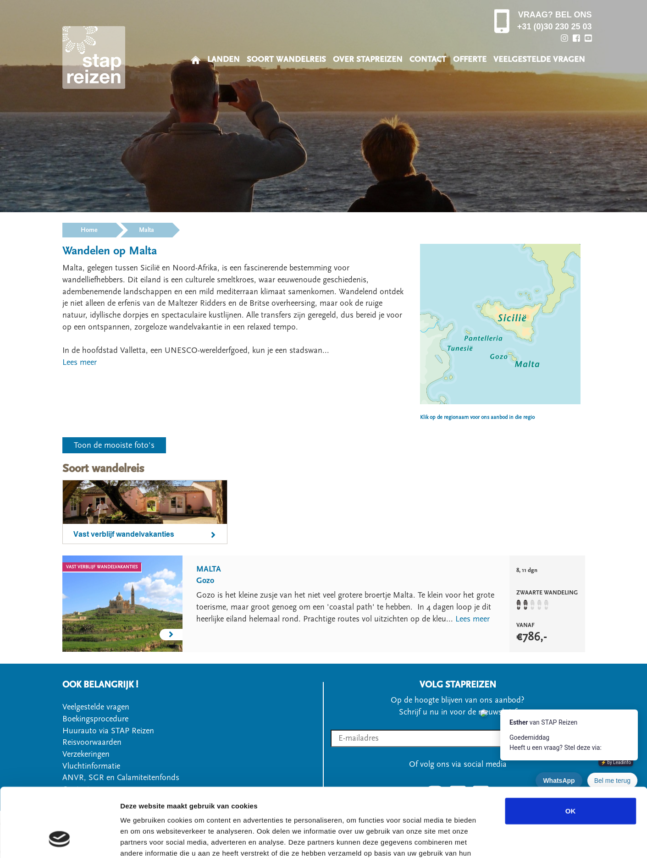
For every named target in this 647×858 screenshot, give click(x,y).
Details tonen (495, 840)
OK (570, 750)
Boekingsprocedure (95, 719)
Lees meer (472, 619)
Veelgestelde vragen (95, 707)
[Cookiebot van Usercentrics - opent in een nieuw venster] (59, 840)
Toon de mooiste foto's (114, 445)
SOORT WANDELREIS (286, 59)
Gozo (205, 580)
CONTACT (427, 59)
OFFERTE (470, 59)
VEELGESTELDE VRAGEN (539, 59)
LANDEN (223, 59)
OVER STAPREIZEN (368, 59)
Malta (146, 230)
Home (89, 230)
